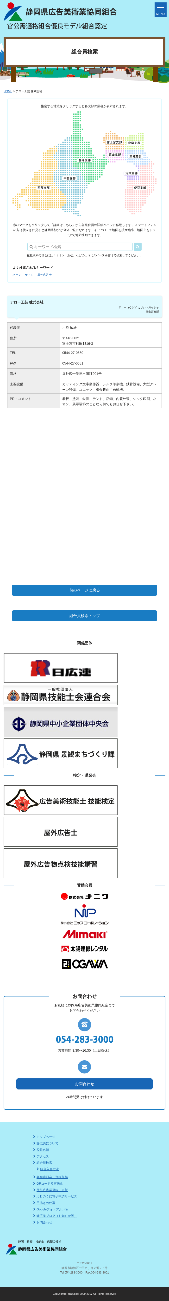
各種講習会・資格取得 (50, 1177)
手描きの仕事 (44, 1203)
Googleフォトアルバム (51, 1209)
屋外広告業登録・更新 (50, 1190)
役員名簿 (41, 1150)
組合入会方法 (48, 1169)
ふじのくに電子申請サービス (55, 1196)
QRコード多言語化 (48, 1183)
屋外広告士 (44, 275)
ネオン (17, 275)
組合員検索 (42, 1162)
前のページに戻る (84, 590)
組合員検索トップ (84, 616)
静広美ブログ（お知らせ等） (55, 1216)
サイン (29, 275)
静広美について (45, 1143)
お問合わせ (84, 1084)
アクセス (41, 1156)
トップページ (44, 1137)
